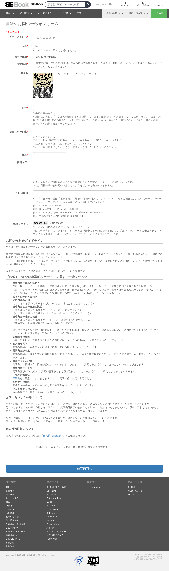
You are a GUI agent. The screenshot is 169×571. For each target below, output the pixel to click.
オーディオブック (47, 13)
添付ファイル (20, 224)
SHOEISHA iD (13, 539)
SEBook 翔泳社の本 (56, 487)
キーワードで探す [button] (104, 4)
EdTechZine (53, 509)
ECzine (50, 502)
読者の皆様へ (113, 13)
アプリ (80, 13)
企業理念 (10, 494)
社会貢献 (10, 542)
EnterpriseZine (54, 498)
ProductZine (53, 524)
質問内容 (22, 162)
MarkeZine (52, 494)
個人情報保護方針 (53, 435)
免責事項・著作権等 (15, 524)
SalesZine (52, 513)
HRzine (50, 520)
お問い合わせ (12, 517)
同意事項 (22, 64)
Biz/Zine (51, 505)
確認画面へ (84, 468)
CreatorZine (53, 517)
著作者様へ (11, 535)
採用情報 (10, 513)
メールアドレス (19, 36)
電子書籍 (24, 13)
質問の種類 (21, 56)
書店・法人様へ (137, 13)
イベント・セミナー (56, 531)
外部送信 (10, 546)
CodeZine (51, 491)
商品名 (24, 73)
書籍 (8, 13)
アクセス (10, 509)
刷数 (25, 108)
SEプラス (132, 494)
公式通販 (158, 13)
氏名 (25, 46)
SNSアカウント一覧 (16, 531)
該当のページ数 (19, 131)
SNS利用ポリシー (14, 528)
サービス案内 (12, 498)
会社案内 (10, 491)
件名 (25, 155)
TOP (8, 487)
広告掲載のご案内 (55, 535)
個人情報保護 (12, 520)
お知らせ (10, 502)
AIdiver (50, 528)
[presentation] (58, 456)
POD (65, 13)
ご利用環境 (22, 193)
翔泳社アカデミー (136, 491)
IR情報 (9, 505)
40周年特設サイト (55, 539)
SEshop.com (93, 487)
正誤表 (16, 378)
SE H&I (131, 487)
